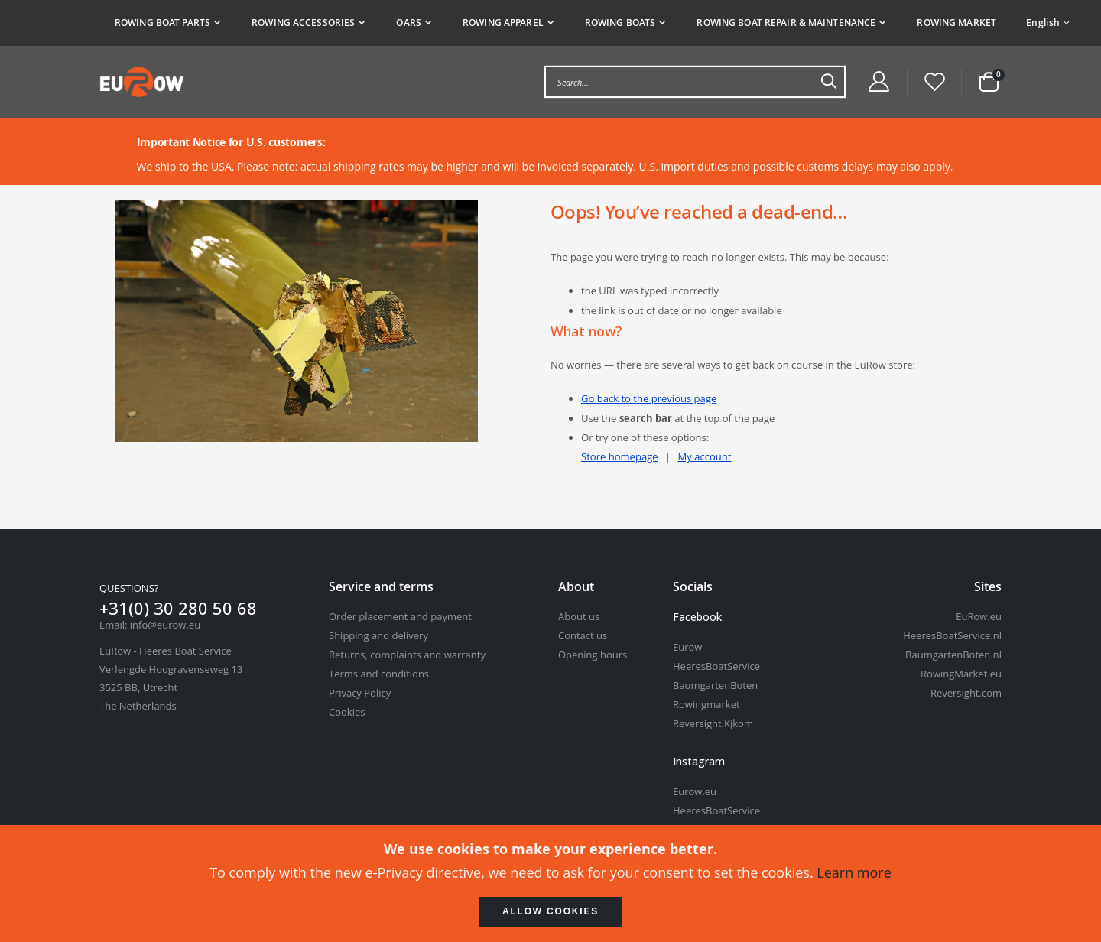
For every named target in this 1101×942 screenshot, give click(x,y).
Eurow (687, 647)
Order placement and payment (400, 616)
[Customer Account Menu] (878, 82)
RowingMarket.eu (961, 674)
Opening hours (592, 654)
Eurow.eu (694, 791)
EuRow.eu (979, 616)
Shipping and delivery (378, 635)
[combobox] (695, 82)
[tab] (555, 23)
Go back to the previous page (653, 398)
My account (713, 457)
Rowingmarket (706, 704)
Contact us (582, 635)
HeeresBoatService (716, 666)
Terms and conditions (379, 674)
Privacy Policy (360, 693)
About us (578, 616)
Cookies (347, 712)
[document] (550, 883)
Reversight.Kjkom (713, 723)
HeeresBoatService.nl (952, 635)
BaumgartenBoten (715, 685)
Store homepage (622, 457)
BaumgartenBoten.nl (953, 654)
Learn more (854, 872)
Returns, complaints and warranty (407, 654)
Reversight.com (966, 693)
